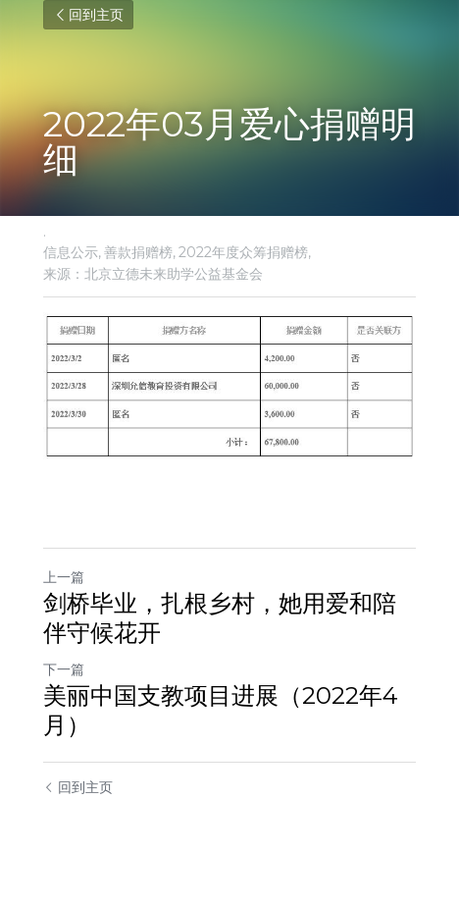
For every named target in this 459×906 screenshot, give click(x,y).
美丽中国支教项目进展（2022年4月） (220, 710)
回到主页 (88, 15)
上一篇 (63, 577)
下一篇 (63, 669)
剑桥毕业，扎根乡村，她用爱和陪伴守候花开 (219, 618)
